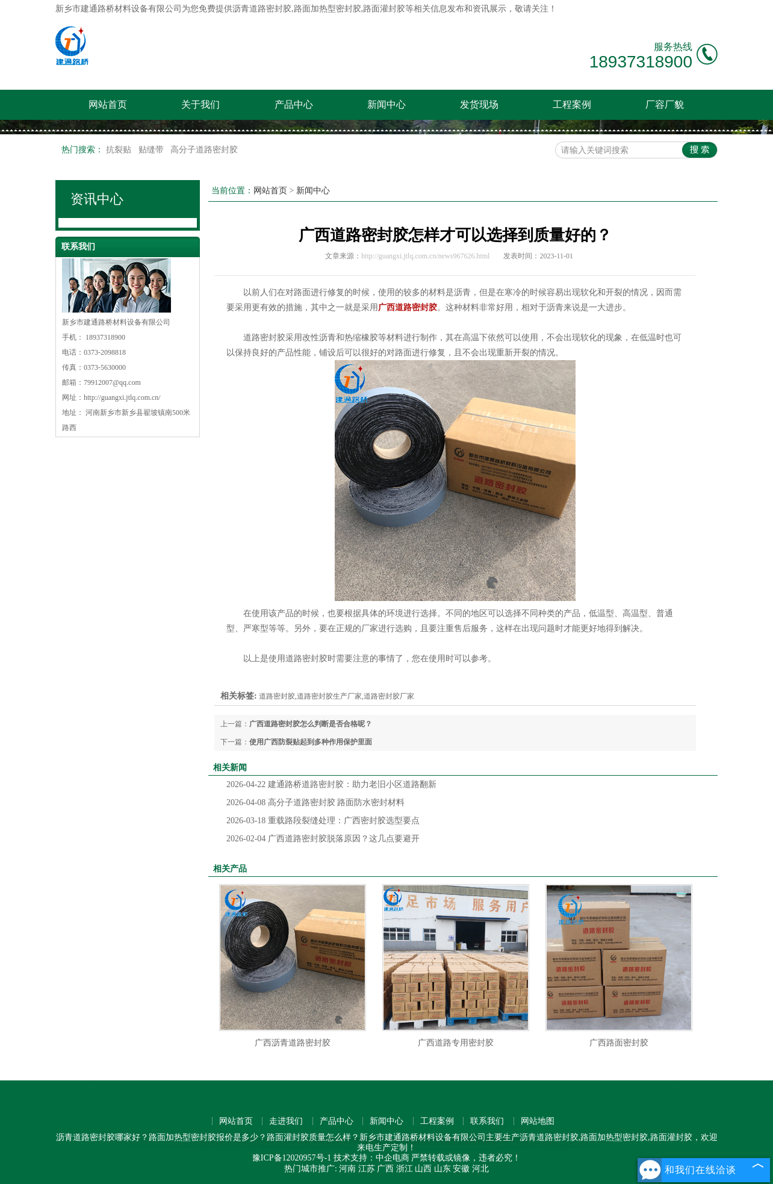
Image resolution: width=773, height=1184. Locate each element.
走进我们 (286, 1121)
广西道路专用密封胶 (456, 1042)
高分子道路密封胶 (204, 149)
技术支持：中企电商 (371, 1157)
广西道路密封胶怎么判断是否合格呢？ (310, 724)
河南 (347, 1168)
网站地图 (537, 1121)
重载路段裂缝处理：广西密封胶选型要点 (323, 820)
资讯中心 (96, 199)
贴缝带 (152, 149)
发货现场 (479, 104)
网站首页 (107, 104)
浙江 (404, 1168)
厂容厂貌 (664, 104)
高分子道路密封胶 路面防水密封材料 (315, 802)
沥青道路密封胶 (261, 8)
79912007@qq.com (112, 382)
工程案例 (572, 104)
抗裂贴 (120, 149)
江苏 (366, 1168)
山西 (423, 1168)
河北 (480, 1168)
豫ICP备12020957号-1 (291, 1157)
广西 (385, 1168)
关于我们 (200, 104)
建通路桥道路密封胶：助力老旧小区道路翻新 (331, 784)
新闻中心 (386, 104)
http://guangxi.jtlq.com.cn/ (122, 397)
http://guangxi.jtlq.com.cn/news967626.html (425, 256)
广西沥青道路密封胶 (293, 1042)
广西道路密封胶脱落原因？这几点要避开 (323, 838)
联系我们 (487, 1121)
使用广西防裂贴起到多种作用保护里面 (310, 742)
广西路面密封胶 (618, 1042)
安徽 (461, 1168)
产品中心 (294, 104)
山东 (442, 1168)
